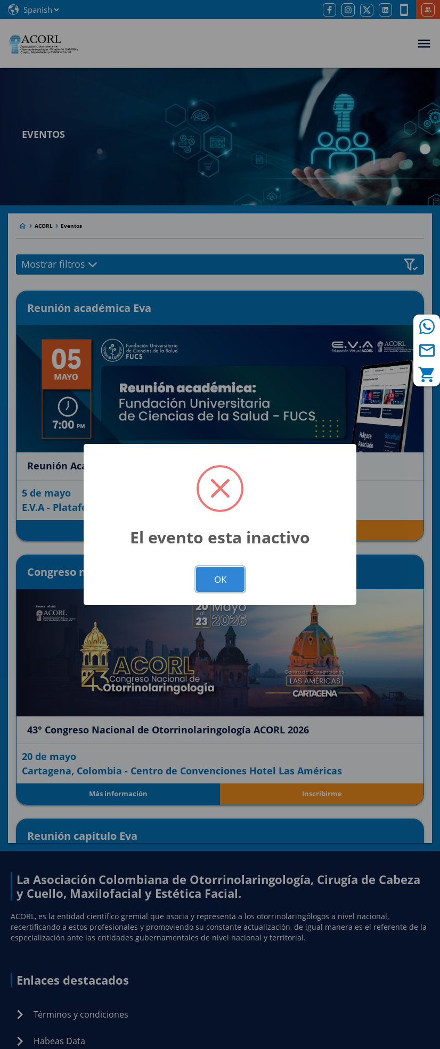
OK (220, 579)
